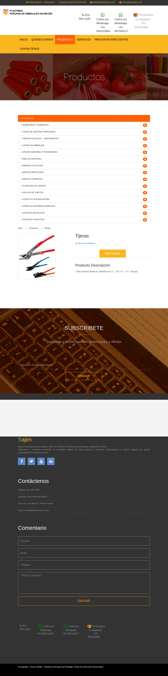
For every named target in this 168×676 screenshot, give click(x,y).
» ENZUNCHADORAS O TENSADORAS (39, 152)
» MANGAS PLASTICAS (32, 165)
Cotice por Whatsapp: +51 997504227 (121, 23)
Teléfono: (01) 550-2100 (28, 490)
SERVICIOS (84, 39)
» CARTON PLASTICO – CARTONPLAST (40, 138)
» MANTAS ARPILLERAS (32, 172)
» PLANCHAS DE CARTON (33, 186)
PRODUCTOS (65, 39)
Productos (33, 228)
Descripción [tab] (112, 253)
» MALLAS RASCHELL (31, 159)
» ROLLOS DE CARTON (32, 192)
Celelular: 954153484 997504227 (33, 497)
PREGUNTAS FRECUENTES (111, 39)
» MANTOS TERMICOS (31, 179)
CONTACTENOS (29, 48)
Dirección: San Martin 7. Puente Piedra (35, 503)
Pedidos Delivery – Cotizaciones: (40, 2)
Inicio (24, 39)
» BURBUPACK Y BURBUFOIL (35, 125)
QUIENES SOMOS (42, 39)
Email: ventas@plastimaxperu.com (33, 510)
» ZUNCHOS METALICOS (33, 213)
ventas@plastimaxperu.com (102, 2)
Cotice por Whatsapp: (104, 23)
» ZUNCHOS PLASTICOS (32, 219)
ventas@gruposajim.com (130, 2)
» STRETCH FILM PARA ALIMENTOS (38, 206)
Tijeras (47, 228)
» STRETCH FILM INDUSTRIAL (35, 199)
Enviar (84, 376)
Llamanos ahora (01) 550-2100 (72, 2)
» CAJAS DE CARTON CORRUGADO (38, 132)
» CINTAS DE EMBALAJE (32, 145)
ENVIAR (84, 601)
